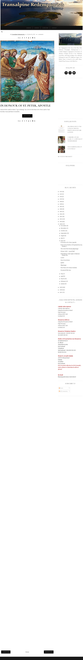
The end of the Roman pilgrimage (69, 248)
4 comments (40, 34)
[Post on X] (24, 38)
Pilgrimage (63, 265)
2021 (61, 196)
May (62, 274)
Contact (54, 27)
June (62, 240)
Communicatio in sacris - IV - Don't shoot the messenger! (74, 139)
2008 (61, 290)
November (64, 228)
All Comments (63, 391)
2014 (61, 214)
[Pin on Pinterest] (26, 38)
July (62, 238)
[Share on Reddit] (28, 38)
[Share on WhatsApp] (31, 38)
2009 (61, 287)
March (63, 278)
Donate (37, 27)
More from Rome (65, 260)
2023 (61, 194)
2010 (61, 224)
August (63, 235)
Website (28, 27)
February (63, 281)
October (63, 230)
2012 (61, 219)
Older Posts (5, 652)
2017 (61, 206)
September (64, 233)
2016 (61, 209)
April (62, 276)
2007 (61, 292)
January (63, 283)
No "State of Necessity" (65, 156)
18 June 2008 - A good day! (68, 251)
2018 (61, 204)
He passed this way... (66, 270)
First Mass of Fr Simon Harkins (69, 267)
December (64, 225)
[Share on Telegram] (33, 38)
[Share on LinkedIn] (35, 38)
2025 (61, 191)
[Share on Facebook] (22, 38)
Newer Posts (48, 652)
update (62, 262)
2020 (61, 199)
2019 (61, 201)
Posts (61, 388)
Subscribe (45, 27)
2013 (61, 216)
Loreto (62, 257)
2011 (61, 221)
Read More (27, 115)
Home (27, 652)
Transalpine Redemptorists (18, 34)
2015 (61, 211)
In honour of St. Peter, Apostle (25, 105)
